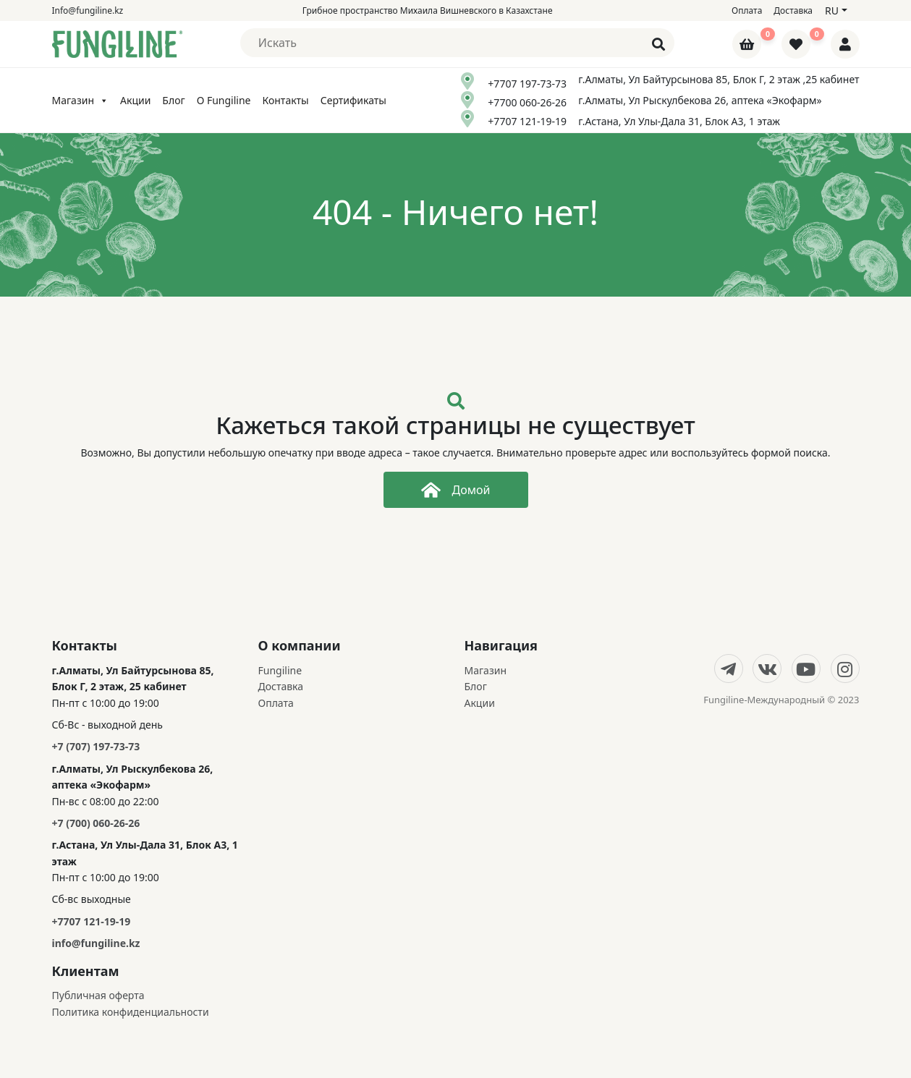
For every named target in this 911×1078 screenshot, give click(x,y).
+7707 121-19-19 (527, 121)
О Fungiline (224, 100)
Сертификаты (353, 100)
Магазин (80, 100)
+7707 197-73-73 (527, 83)
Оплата (747, 10)
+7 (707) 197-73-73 (96, 746)
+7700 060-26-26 (527, 102)
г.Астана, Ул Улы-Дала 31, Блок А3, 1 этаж (679, 121)
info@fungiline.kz (96, 943)
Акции (135, 100)
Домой (456, 489)
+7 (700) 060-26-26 (96, 823)
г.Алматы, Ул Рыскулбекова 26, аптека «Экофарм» (700, 100)
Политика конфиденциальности (130, 1012)
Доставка (793, 10)
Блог (173, 100)
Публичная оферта (98, 995)
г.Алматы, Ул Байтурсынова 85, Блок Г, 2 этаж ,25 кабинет (718, 79)
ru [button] (832, 10)
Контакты (285, 100)
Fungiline (280, 670)
